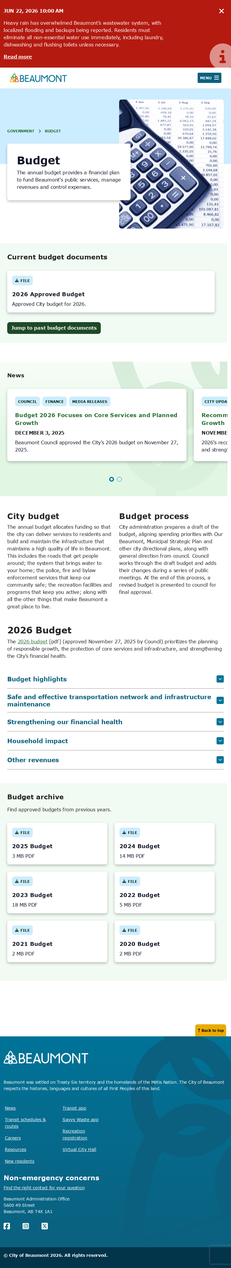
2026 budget (32, 641)
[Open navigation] (209, 78)
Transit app (74, 1108)
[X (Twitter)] (44, 1226)
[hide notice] (221, 11)
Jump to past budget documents (54, 328)
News (10, 1108)
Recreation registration (75, 1134)
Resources (15, 1149)
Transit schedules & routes (25, 1123)
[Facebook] (7, 1226)
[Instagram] (26, 1226)
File (23, 281)
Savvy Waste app (81, 1119)
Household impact (115, 740)
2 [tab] (119, 479)
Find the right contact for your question (44, 1187)
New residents (19, 1161)
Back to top (211, 1030)
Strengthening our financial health (115, 721)
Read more (18, 56)
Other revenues (115, 759)
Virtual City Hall (79, 1149)
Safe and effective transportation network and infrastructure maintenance (115, 700)
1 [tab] (111, 479)
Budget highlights (115, 679)
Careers (13, 1137)
